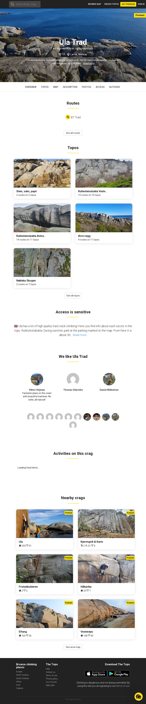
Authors (114, 87)
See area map (73, 647)
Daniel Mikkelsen (109, 390)
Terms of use (51, 675)
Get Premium (128, 4)
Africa (18, 682)
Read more (88, 63)
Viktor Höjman (37, 390)
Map (55, 87)
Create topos (111, 4)
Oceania (19, 688)
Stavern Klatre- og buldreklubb (75, 48)
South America (22, 678)
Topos (45, 87)
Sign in (141, 4)
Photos (86, 87)
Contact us (50, 672)
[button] (138, 697)
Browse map (94, 4)
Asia (18, 685)
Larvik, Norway (78, 54)
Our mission (51, 682)
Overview (30, 87)
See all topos (73, 295)
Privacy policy (52, 679)
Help (48, 669)
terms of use (122, 686)
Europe (19, 672)
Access (100, 87)
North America (22, 675)
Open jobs (50, 685)
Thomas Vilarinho (73, 390)
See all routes (73, 133)
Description (70, 87)
